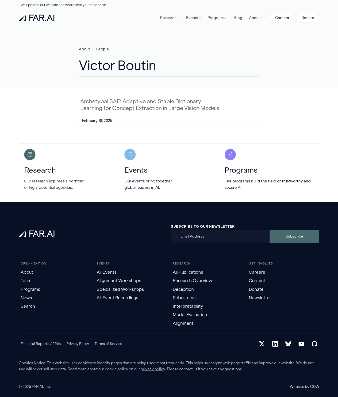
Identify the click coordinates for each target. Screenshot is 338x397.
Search (28, 306)
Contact (257, 280)
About (84, 49)
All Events (106, 272)
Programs (30, 289)
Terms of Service (108, 344)
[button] (170, 17)
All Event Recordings (117, 297)
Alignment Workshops (119, 280)
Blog (238, 18)
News (26, 297)
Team (26, 280)
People (102, 49)
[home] (36, 17)
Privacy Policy (77, 344)
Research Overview (192, 280)
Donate (307, 18)
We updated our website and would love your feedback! (63, 5)
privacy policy (153, 369)
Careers (282, 18)
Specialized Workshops (120, 289)
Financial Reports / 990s (41, 344)
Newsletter (260, 297)
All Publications (188, 272)
